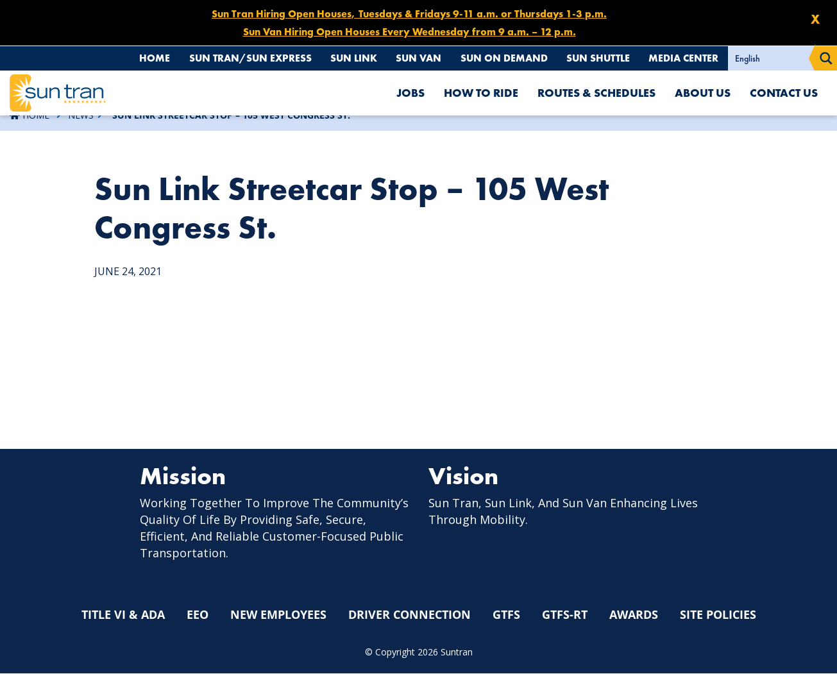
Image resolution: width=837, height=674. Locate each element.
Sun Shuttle (595, 58)
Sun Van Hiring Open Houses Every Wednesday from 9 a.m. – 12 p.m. (409, 31)
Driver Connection (409, 615)
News (81, 115)
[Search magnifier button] (826, 58)
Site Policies (718, 615)
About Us (703, 92)
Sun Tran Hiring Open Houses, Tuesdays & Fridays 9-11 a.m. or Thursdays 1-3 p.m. (409, 14)
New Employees (278, 615)
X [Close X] (815, 19)
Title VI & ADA (123, 615)
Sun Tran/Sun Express (240, 58)
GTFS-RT (565, 615)
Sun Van (412, 58)
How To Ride (481, 92)
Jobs (410, 92)
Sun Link (346, 58)
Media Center (683, 58)
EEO (197, 615)
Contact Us (784, 92)
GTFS (506, 615)
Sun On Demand (499, 58)
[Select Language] (771, 58)
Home (143, 58)
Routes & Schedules (596, 92)
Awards (633, 615)
